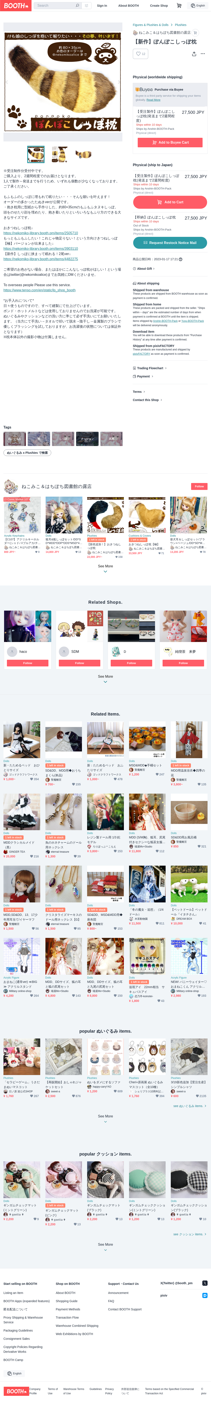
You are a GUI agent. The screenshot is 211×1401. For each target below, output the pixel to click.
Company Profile (34, 1391)
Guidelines (96, 1389)
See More (105, 680)
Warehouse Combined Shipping (77, 1325)
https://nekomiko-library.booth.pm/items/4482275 (40, 259)
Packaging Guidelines (18, 1330)
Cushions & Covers (140, 535)
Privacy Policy (109, 1391)
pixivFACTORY (141, 353)
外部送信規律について (130, 1391)
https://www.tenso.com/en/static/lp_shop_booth (39, 290)
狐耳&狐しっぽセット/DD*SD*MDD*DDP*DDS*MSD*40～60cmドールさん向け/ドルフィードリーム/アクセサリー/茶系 (64, 541)
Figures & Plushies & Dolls (150, 25)
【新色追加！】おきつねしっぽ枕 (104, 546)
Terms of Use (53, 1391)
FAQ (111, 1301)
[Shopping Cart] (179, 5)
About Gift (144, 268)
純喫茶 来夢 (185, 651)
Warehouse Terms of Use (73, 1391)
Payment (143, 376)
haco (23, 651)
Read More (153, 99)
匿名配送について (15, 1309)
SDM (75, 651)
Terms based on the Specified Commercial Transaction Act (169, 1391)
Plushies (180, 25)
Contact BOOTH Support (125, 1309)
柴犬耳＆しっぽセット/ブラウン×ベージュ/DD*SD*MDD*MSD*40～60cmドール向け (188, 541)
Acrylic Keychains (14, 535)
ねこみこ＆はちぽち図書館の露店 (57, 486)
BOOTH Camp (13, 1360)
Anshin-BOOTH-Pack (165, 321)
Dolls (48, 535)
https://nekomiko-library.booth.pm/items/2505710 (40, 233)
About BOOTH (128, 5)
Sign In (102, 5)
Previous (6, 82)
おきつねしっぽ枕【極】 (144, 544)
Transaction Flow (67, 1317)
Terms (137, 391)
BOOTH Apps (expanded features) (26, 1301)
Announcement (118, 1293)
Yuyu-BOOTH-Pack (192, 321)
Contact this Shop (146, 400)
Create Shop (159, 5)
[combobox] (58, 5)
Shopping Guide (66, 1301)
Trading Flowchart (150, 368)
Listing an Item (13, 1293)
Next (118, 82)
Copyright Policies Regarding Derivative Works (23, 1349)
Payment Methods (68, 1309)
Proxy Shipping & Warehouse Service (23, 1320)
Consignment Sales (16, 1338)
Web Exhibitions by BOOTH (74, 1334)
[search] (77, 6)
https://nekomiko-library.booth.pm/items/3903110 (40, 248)
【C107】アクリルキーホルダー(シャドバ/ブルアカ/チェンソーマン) (22, 541)
